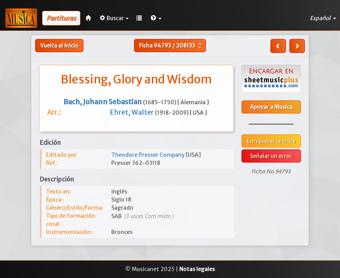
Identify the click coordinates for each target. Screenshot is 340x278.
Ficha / (171, 45)
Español (323, 18)
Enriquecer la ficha (271, 140)
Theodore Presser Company (148, 154)
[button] (156, 18)
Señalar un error (271, 156)
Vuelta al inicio (59, 45)
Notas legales (197, 269)
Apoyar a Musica (271, 106)
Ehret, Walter (132, 112)
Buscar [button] (114, 18)
